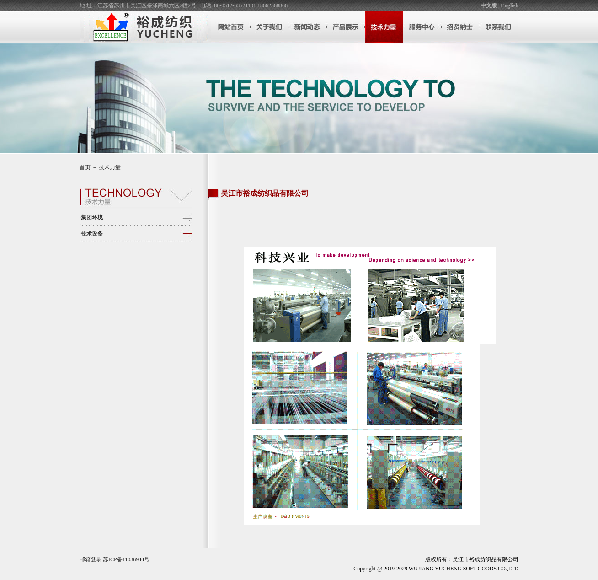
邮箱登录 (90, 559)
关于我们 (269, 27)
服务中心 (422, 27)
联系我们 (499, 27)
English (509, 5)
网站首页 (230, 27)
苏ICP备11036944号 (126, 559)
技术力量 (384, 27)
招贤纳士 (461, 27)
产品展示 (345, 27)
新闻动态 (307, 27)
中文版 (489, 5)
